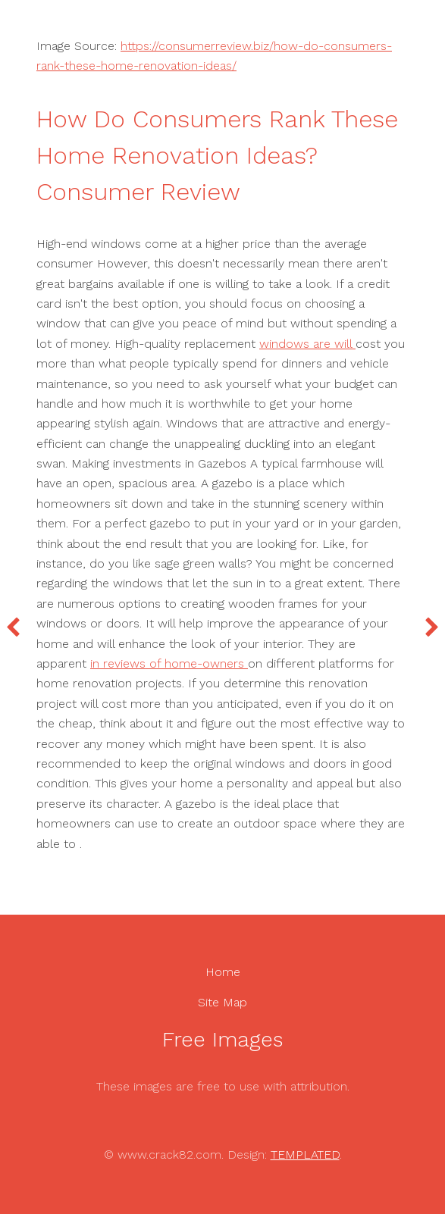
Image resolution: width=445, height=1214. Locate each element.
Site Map (222, 1002)
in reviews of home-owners (169, 663)
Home (222, 972)
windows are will (307, 343)
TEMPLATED (305, 1154)
